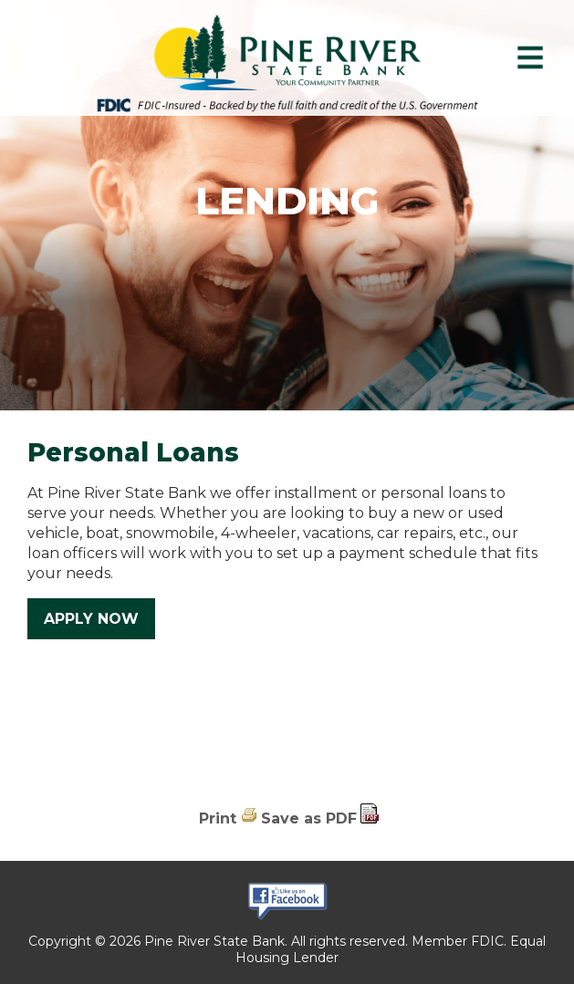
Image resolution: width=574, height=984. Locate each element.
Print (217, 818)
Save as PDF (309, 818)
